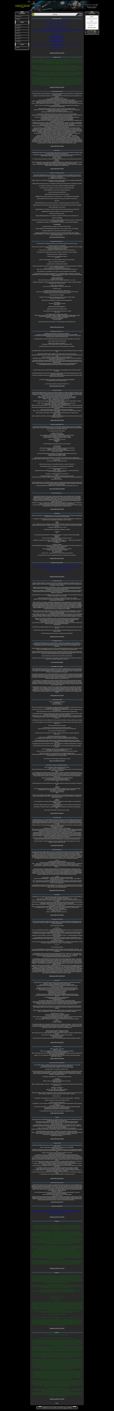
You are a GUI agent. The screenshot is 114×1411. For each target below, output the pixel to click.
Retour (56, 1403)
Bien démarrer (19, 16)
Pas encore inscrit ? (92, 27)
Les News (18, 30)
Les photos (18, 38)
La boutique (18, 41)
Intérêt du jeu (18, 25)
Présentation (22, 13)
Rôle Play (18, 33)
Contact (17, 47)
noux (65, 1407)
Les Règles (18, 27)
